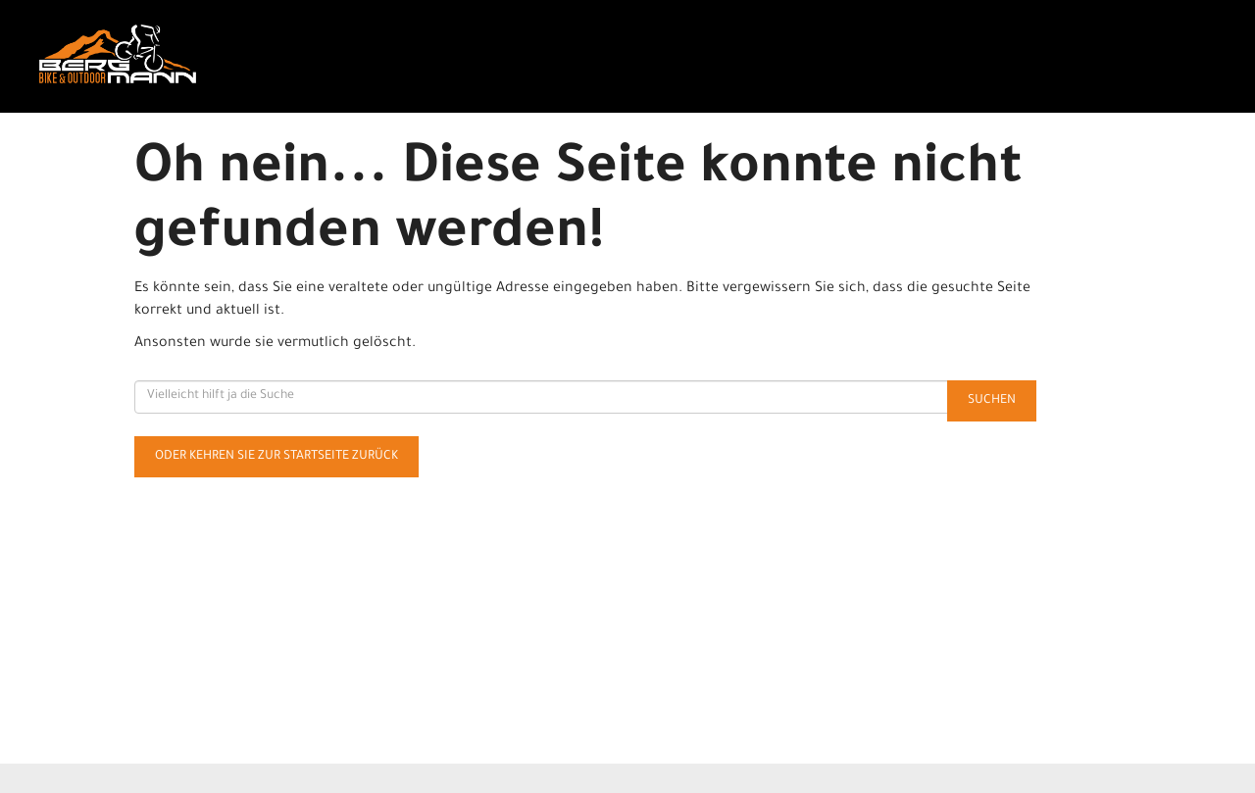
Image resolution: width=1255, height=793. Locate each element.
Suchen (992, 401)
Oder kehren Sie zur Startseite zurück (276, 457)
